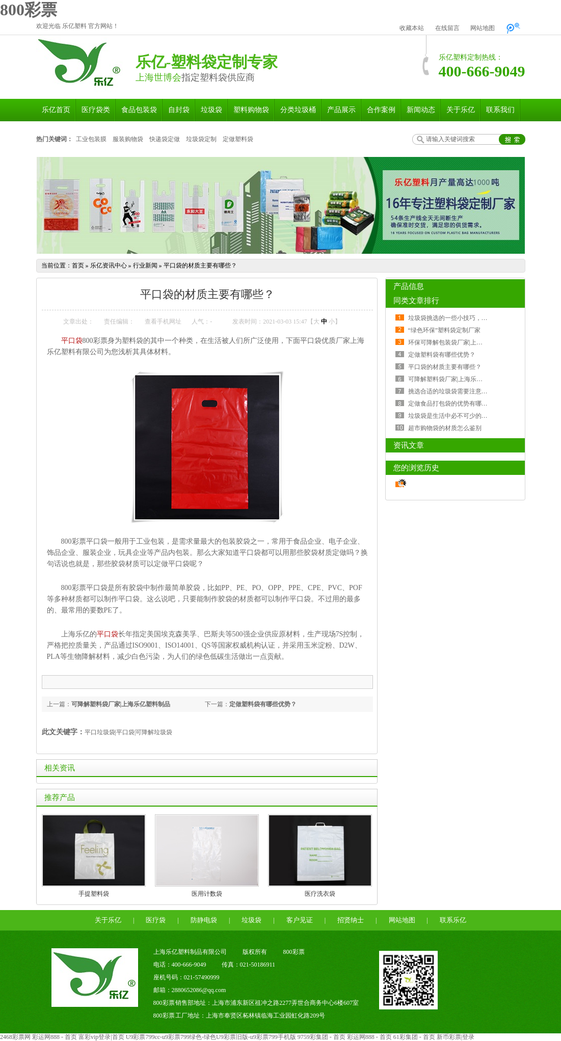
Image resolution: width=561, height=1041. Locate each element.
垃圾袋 (211, 110)
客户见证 (299, 920)
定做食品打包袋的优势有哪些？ (451, 403)
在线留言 (447, 28)
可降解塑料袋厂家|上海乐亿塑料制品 (121, 704)
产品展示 (341, 110)
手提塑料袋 (93, 893)
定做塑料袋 (238, 139)
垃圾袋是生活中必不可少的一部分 (454, 415)
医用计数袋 (207, 893)
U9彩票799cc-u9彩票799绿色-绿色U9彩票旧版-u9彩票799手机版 (211, 1036)
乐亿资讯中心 (108, 265)
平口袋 (72, 340)
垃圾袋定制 (201, 139)
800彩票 (28, 10)
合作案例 (381, 110)
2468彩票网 (15, 1036)
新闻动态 (421, 110)
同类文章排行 (416, 301)
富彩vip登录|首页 (101, 1036)
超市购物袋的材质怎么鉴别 (445, 428)
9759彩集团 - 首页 (321, 1036)
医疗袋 (156, 920)
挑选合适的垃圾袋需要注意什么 (451, 391)
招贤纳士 (350, 920)
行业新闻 (145, 265)
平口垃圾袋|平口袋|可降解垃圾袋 (129, 732)
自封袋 (179, 110)
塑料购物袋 (251, 110)
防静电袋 (204, 920)
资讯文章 (408, 445)
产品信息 (408, 286)
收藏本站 (411, 28)
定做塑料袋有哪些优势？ (263, 704)
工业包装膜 (91, 139)
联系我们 (500, 110)
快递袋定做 (164, 139)
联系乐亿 (453, 920)
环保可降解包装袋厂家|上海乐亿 (451, 342)
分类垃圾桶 (298, 110)
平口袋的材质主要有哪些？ (200, 265)
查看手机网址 (163, 321)
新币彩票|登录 (455, 1036)
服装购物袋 (128, 139)
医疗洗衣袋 (320, 893)
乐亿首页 (56, 110)
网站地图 (482, 28)
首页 (78, 265)
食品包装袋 (139, 110)
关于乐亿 (460, 110)
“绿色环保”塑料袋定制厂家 (444, 330)
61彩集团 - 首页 (414, 1036)
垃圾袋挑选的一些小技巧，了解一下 (457, 318)
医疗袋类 (96, 110)
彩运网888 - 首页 (54, 1036)
